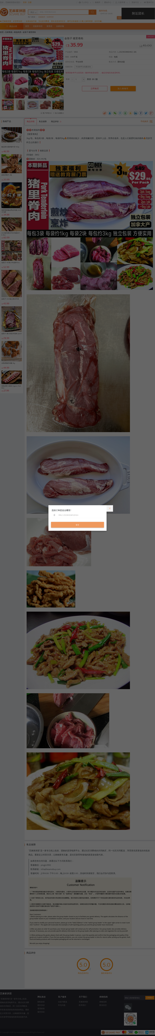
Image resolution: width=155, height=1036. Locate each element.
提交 (77, 525)
